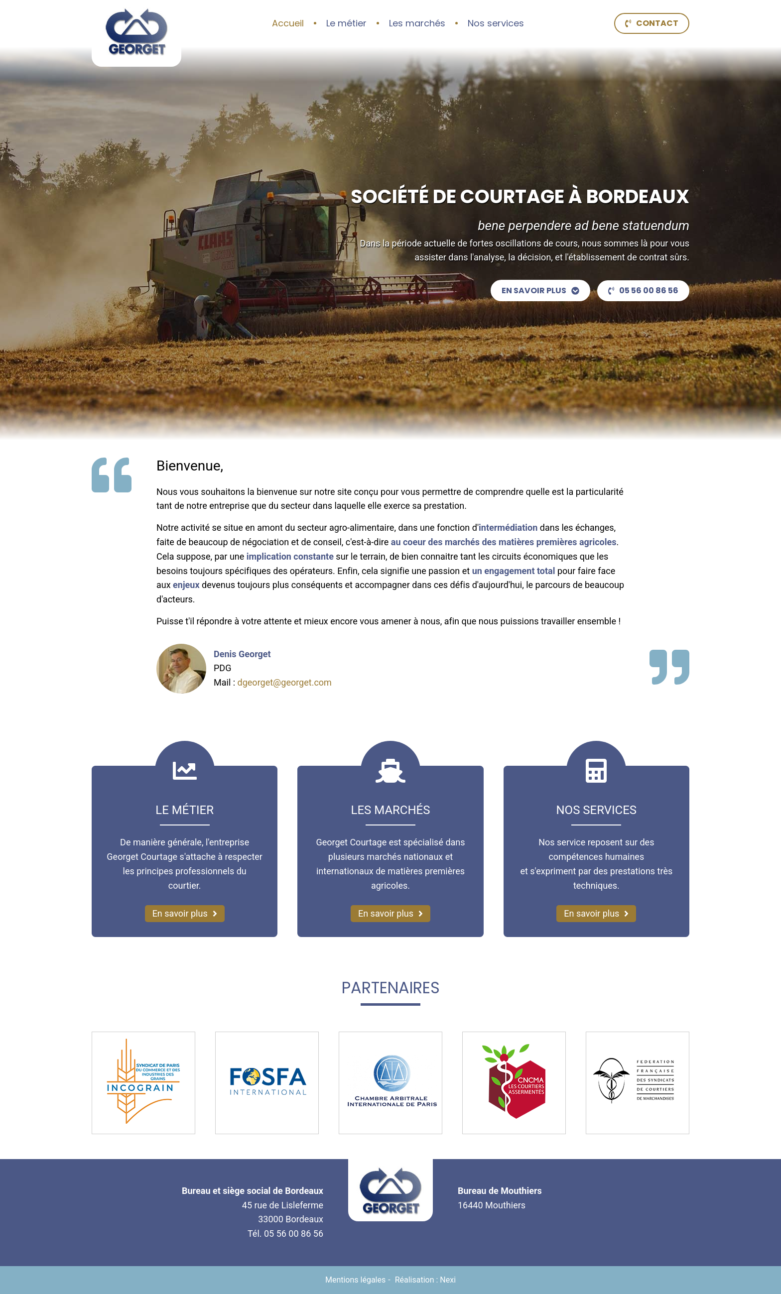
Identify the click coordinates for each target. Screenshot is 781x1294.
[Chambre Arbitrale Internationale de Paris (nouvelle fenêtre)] (390, 1083)
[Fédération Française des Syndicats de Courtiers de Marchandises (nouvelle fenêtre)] (637, 1083)
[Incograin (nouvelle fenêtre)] (143, 1083)
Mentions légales (355, 1280)
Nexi (448, 1280)
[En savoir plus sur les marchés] (390, 913)
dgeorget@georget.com (285, 682)
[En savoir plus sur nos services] (596, 913)
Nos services (496, 23)
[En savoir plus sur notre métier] (185, 913)
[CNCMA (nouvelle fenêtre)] (514, 1083)
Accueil (288, 23)
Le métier (346, 23)
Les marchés (417, 23)
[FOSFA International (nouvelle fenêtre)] (267, 1083)
